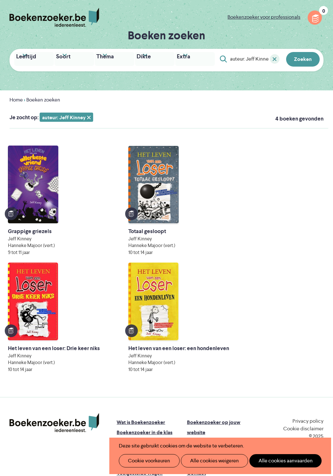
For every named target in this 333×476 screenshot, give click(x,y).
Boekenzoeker (54, 17)
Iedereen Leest (208, 397)
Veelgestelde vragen (140, 367)
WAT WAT (174, 414)
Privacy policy (307, 315)
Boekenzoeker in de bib (144, 337)
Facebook (308, 343)
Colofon (196, 357)
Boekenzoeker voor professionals (263, 17)
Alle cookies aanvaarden (275, 460)
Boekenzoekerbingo (140, 347)
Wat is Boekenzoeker (141, 317)
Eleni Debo (164, 423)
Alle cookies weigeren (207, 460)
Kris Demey (220, 423)
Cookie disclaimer (303, 323)
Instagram (317, 343)
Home (16, 98)
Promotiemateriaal (138, 357)
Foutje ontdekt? (135, 378)
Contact (196, 367)
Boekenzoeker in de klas (144, 327)
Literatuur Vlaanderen (141, 405)
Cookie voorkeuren (146, 460)
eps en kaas (278, 423)
